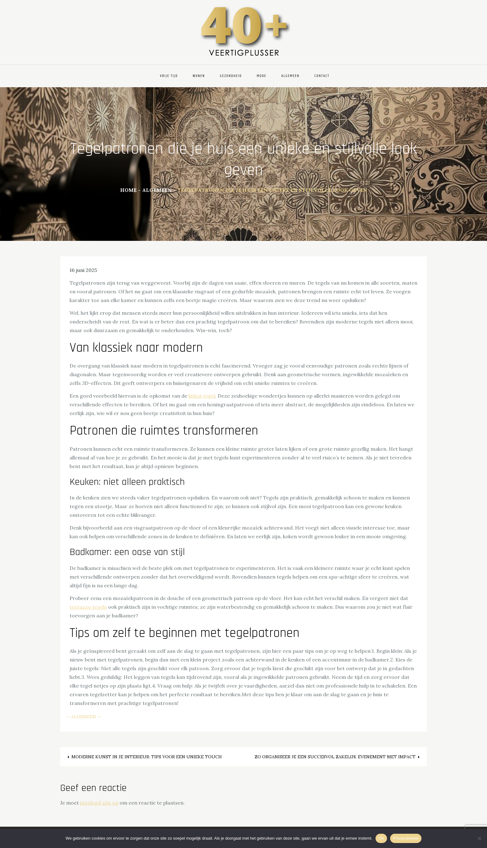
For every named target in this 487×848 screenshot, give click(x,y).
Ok (381, 838)
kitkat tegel (202, 396)
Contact (324, 76)
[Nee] (479, 838)
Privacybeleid (405, 838)
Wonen (199, 76)
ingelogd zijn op (99, 803)
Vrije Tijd (169, 76)
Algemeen (290, 76)
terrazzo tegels (88, 607)
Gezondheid (231, 76)
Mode (261, 76)
